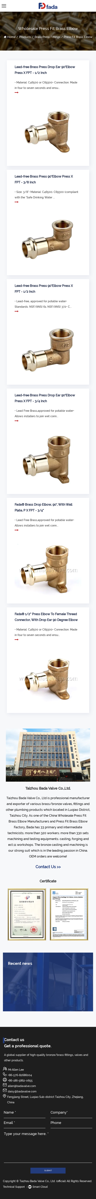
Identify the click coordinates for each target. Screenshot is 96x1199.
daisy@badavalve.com (22, 1091)
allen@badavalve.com (22, 1086)
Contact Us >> (48, 866)
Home (11, 37)
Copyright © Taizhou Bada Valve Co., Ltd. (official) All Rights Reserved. (47, 1181)
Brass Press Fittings (47, 37)
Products (25, 37)
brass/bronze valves (57, 804)
